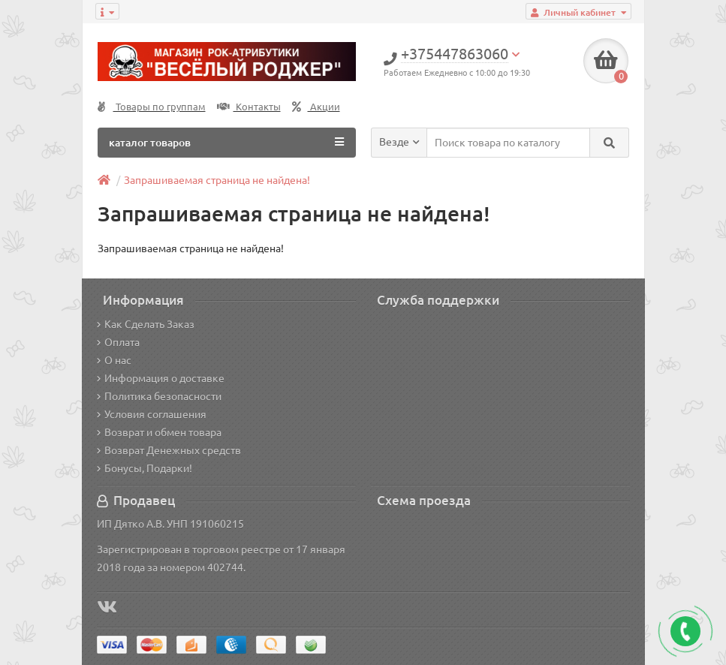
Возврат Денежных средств (169, 450)
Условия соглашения (151, 414)
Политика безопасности (159, 396)
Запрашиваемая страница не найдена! (217, 180)
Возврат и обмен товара (159, 432)
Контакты (249, 107)
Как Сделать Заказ (145, 324)
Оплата (118, 342)
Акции (316, 107)
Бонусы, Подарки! (144, 468)
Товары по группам (152, 107)
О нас (114, 360)
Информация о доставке (160, 378)
